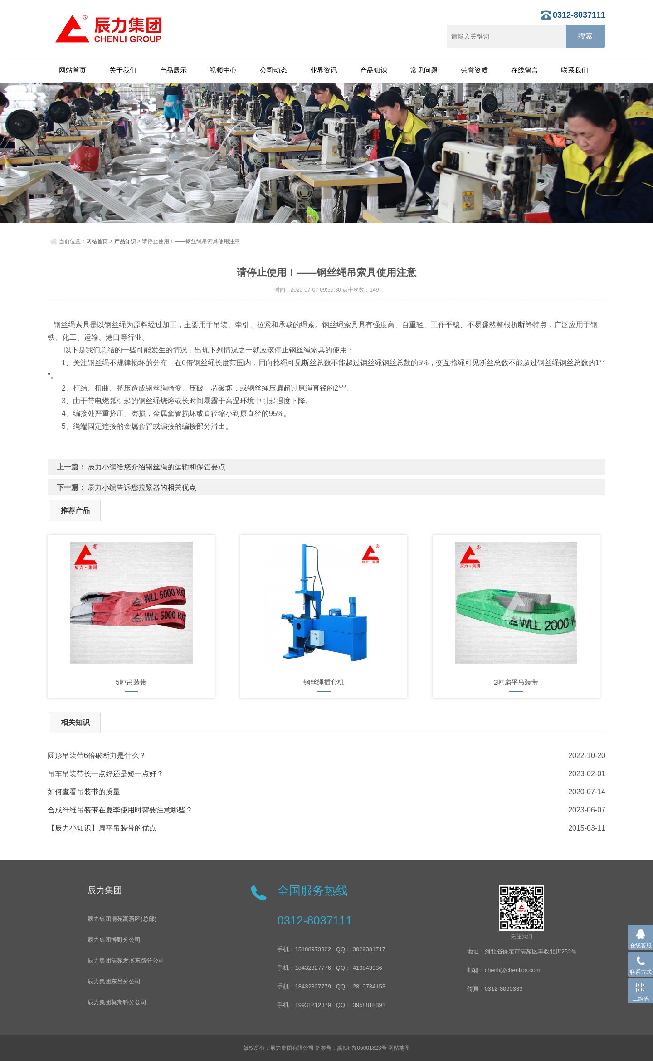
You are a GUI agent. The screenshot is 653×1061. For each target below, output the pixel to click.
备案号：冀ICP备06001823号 (350, 1048)
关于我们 (122, 70)
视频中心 (223, 70)
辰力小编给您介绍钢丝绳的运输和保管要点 (156, 467)
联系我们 (574, 70)
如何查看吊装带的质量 (84, 792)
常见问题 (424, 70)
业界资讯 (323, 70)
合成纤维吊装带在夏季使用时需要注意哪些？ (120, 810)
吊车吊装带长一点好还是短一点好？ (106, 773)
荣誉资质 (474, 70)
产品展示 (173, 70)
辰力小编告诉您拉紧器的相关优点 (142, 487)
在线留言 (524, 70)
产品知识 (373, 70)
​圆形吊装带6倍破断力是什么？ (97, 755)
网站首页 (72, 70)
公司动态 (273, 70)
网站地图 (399, 1048)
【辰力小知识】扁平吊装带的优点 (102, 828)
